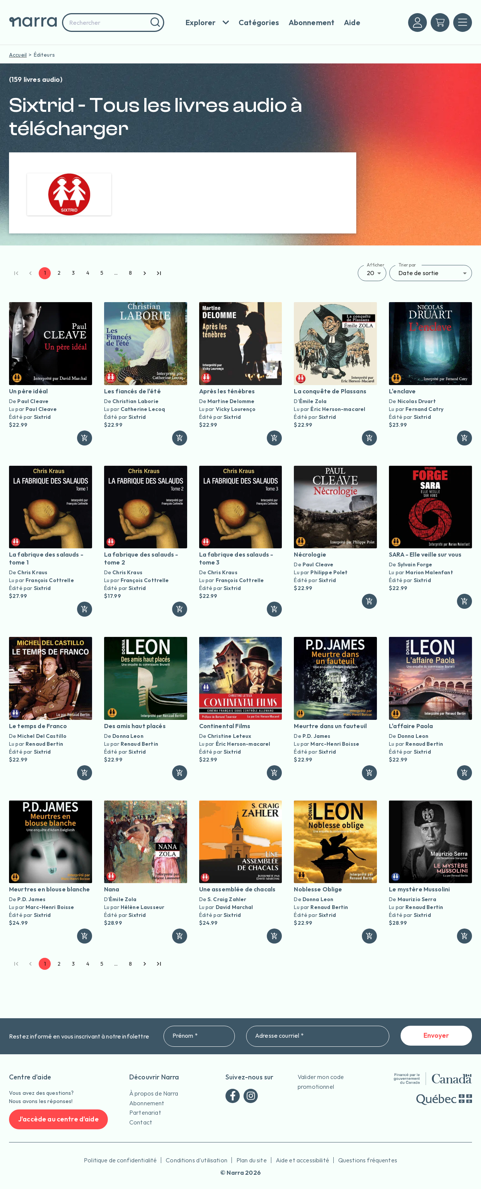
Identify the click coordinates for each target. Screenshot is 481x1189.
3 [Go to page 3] (73, 273)
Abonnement (147, 1103)
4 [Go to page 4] (88, 273)
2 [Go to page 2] (59, 273)
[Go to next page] (145, 273)
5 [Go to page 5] (102, 273)
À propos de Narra (153, 1093)
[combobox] (113, 22)
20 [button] (370, 273)
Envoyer (436, 1035)
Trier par (407, 265)
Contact (140, 1122)
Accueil (18, 54)
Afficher (375, 265)
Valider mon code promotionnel (321, 1081)
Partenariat (145, 1112)
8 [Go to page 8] (130, 273)
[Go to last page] (159, 273)
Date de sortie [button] (418, 273)
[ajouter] (84, 437)
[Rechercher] (154, 22)
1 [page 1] (45, 273)
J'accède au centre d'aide (58, 1119)
